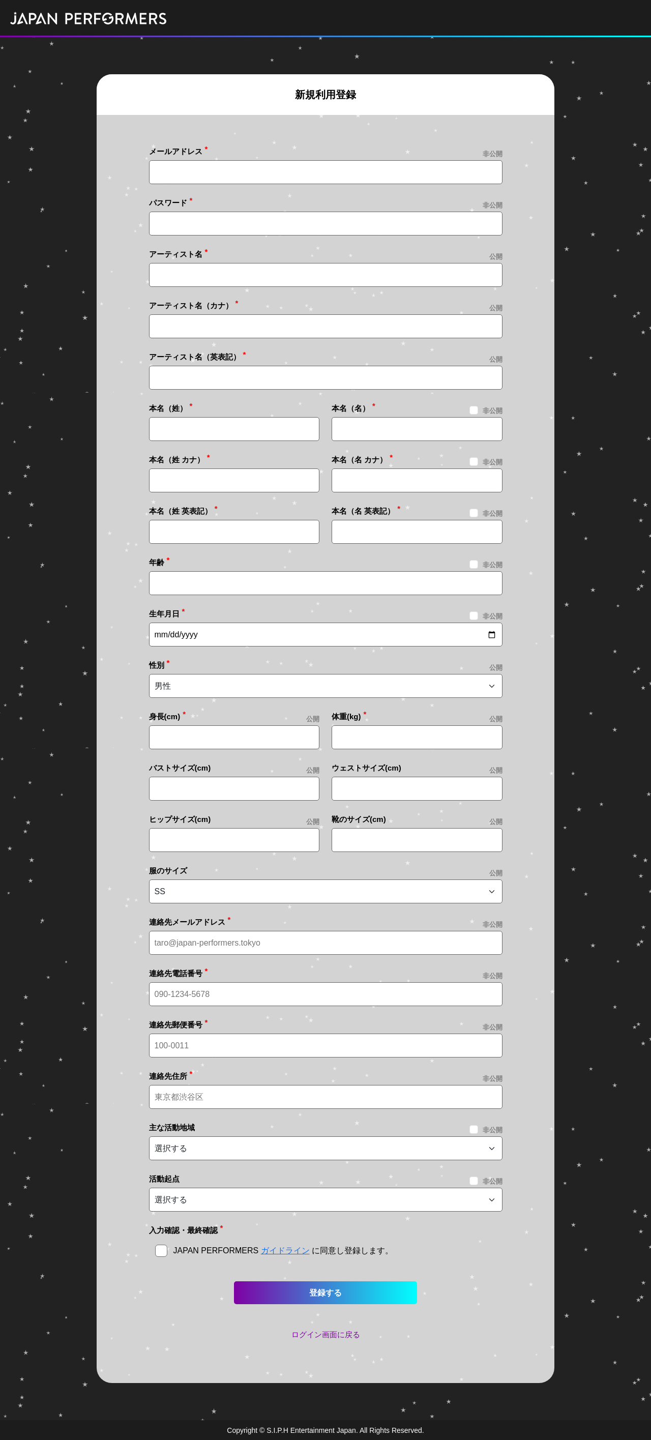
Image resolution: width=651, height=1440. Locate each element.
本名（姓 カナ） (176, 459)
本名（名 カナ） (359, 459)
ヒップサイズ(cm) (180, 819)
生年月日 (164, 613)
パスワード (168, 202)
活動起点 (164, 1178)
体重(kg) (346, 716)
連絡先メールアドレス (187, 922)
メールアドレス (175, 151)
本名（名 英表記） (363, 511)
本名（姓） (168, 408)
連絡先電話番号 (175, 973)
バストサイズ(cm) (180, 767)
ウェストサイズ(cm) (366, 767)
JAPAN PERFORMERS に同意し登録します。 (283, 1250)
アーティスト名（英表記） (195, 356)
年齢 (156, 562)
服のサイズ (168, 870)
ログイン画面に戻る (325, 1334)
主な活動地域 (172, 1127)
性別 (156, 665)
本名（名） (351, 408)
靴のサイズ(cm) (359, 819)
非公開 (492, 411)
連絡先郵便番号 (175, 1024)
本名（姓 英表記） (180, 511)
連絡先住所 (168, 1076)
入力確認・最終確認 (183, 1230)
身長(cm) (165, 716)
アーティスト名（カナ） (191, 305)
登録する (325, 1292)
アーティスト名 (175, 254)
